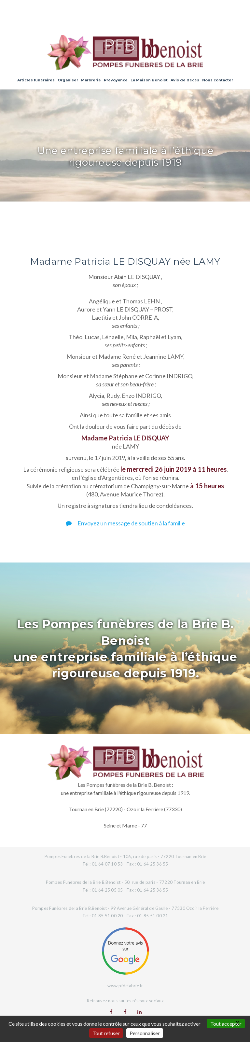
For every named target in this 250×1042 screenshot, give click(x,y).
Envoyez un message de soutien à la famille (125, 523)
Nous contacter (217, 80)
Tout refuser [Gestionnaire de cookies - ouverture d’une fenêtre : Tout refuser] (106, 1033)
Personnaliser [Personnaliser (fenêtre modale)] (145, 1033)
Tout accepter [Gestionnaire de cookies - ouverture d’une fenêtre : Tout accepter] (226, 1024)
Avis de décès (185, 80)
